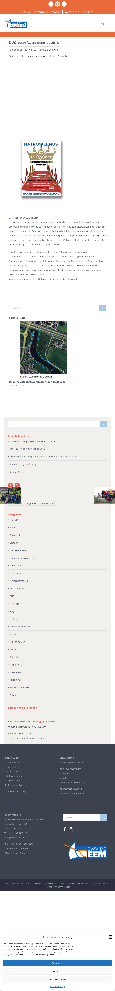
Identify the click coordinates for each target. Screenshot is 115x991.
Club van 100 (11, 771)
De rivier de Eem (12, 780)
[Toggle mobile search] (102, 24)
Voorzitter (64, 778)
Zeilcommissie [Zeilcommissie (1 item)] (46, 503)
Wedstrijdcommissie (20, 687)
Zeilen (13, 695)
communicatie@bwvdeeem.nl (30, 738)
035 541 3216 (24, 733)
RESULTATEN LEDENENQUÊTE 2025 (27, 449)
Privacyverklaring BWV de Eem (75, 793)
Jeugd (12, 611)
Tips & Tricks (16, 664)
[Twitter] (17, 485)
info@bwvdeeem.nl (14, 837)
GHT (12, 596)
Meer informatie (12, 762)
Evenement (28, 56)
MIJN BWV (9, 791)
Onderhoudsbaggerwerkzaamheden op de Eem (37, 381)
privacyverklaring (57, 986)
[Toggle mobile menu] (109, 24)
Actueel (13, 527)
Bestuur (14, 542)
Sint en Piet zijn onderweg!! (23, 464)
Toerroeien (15, 672)
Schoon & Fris (16, 471)
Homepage (40, 56)
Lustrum (51, 56)
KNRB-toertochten (13, 785)
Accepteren (57, 963)
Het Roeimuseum (13, 776)
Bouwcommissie (18, 550)
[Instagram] (71, 829)
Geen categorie (17, 588)
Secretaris (65, 773)
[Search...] (54, 308)
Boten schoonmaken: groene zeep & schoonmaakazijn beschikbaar (43, 456)
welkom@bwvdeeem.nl (71, 762)
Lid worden (10, 767)
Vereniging (15, 679)
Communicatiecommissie (22, 558)
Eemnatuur (15, 565)
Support (14, 657)
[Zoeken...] (54, 424)
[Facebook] (10, 485)
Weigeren (57, 971)
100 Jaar (14, 519)
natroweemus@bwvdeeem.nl (62, 278)
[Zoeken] (102, 308)
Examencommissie (19, 580)
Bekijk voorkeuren (57, 979)
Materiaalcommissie (20, 626)
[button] (110, 937)
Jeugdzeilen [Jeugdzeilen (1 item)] (32, 503)
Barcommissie (17, 535)
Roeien (13, 649)
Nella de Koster (51, 49)
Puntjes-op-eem (18, 641)
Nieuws (13, 634)
